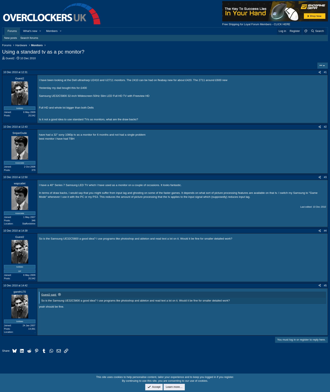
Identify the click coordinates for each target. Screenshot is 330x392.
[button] (40, 31)
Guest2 (10, 58)
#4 (325, 230)
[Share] (319, 72)
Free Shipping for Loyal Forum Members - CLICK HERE (256, 24)
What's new (30, 31)
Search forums (29, 37)
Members (51, 31)
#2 (325, 126)
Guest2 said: (49, 294)
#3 (325, 177)
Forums (12, 31)
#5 (325, 285)
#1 (325, 72)
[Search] (317, 31)
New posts (10, 37)
